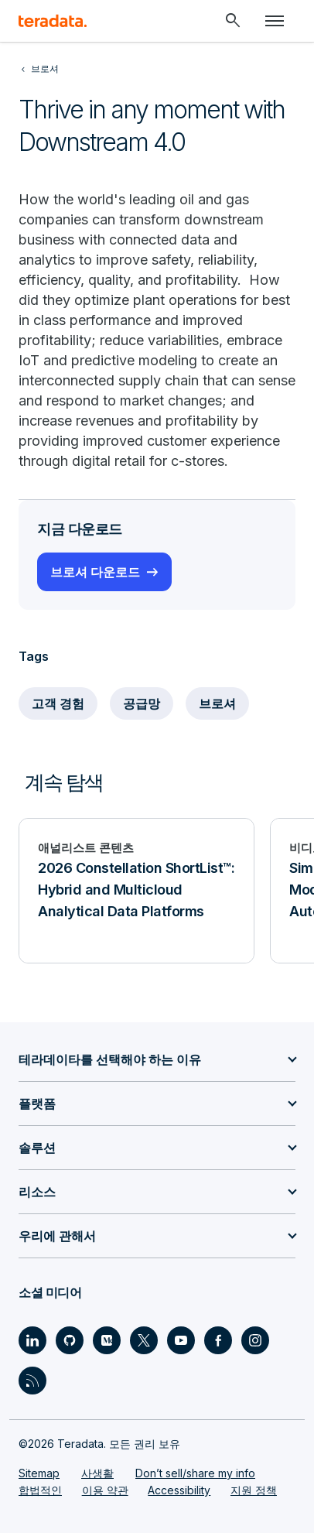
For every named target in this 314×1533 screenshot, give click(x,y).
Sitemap (39, 1473)
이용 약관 (105, 1490)
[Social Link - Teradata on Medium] (107, 1340)
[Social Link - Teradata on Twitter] (144, 1340)
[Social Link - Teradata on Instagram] (255, 1340)
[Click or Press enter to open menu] (274, 21)
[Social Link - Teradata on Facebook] (218, 1340)
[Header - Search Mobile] (233, 21)
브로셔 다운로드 (95, 572)
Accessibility (179, 1490)
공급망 (141, 703)
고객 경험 (58, 703)
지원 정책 (253, 1490)
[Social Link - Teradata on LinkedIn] (32, 1340)
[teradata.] (53, 21)
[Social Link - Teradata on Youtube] (181, 1340)
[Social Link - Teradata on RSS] (32, 1380)
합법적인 (40, 1490)
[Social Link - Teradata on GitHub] (70, 1340)
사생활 (97, 1473)
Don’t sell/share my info (195, 1473)
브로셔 (217, 703)
